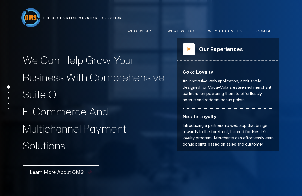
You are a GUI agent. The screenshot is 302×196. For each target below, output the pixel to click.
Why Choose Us (225, 31)
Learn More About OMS (61, 163)
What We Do (180, 31)
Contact (266, 31)
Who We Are (140, 31)
